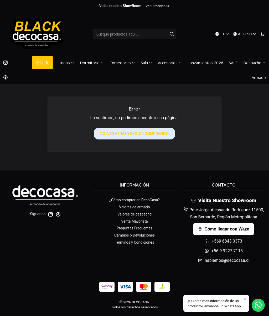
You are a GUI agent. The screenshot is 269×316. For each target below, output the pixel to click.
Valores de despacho (134, 214)
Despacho (254, 62)
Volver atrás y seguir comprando (134, 134)
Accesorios (170, 62)
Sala (146, 62)
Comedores (122, 62)
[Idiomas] (222, 34)
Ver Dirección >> (158, 6)
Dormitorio (92, 62)
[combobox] (134, 34)
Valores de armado (134, 207)
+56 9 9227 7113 (223, 250)
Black (42, 62)
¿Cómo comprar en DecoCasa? (134, 200)
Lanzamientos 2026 (205, 62)
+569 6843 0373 (223, 241)
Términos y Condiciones (134, 242)
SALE (233, 62)
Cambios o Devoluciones (134, 235)
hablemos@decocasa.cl (223, 260)
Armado (259, 77)
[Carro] (262, 34)
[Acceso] (244, 34)
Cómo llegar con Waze (223, 229)
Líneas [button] (66, 62)
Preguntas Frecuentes (134, 228)
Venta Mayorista (134, 221)
